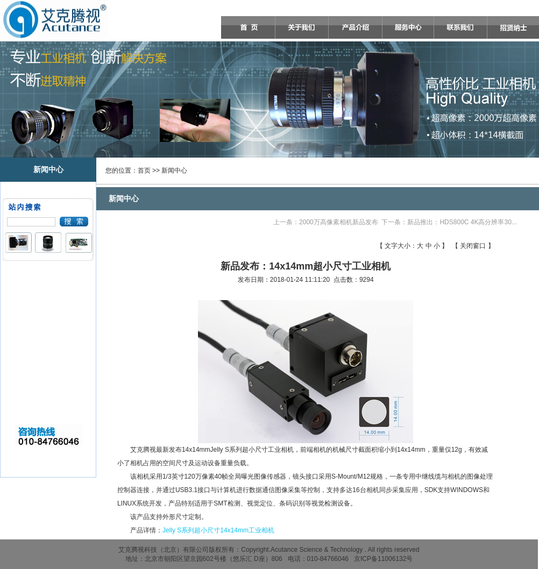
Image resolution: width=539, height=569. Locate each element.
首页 (144, 170)
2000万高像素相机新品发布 (338, 222)
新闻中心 (174, 170)
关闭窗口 (473, 246)
